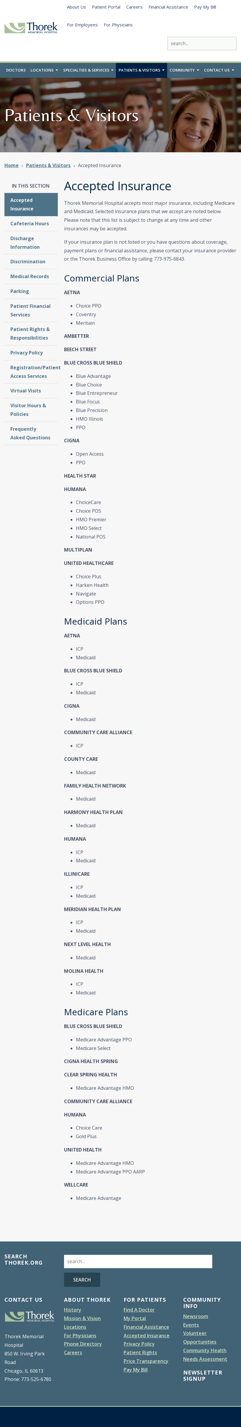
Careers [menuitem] (134, 7)
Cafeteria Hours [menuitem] (29, 224)
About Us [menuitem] (76, 7)
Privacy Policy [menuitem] (26, 353)
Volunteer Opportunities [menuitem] (199, 1337)
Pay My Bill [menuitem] (205, 7)
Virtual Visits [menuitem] (25, 391)
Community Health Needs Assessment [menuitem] (205, 1355)
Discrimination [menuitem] (27, 262)
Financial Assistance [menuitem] (168, 7)
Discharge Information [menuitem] (25, 243)
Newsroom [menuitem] (195, 1316)
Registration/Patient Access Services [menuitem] (34, 371)
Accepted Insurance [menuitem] (21, 204)
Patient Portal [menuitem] (106, 7)
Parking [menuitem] (19, 291)
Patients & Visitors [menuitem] (139, 70)
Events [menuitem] (191, 1325)
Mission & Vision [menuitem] (82, 1318)
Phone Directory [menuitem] (83, 1344)
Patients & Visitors (48, 165)
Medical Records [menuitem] (29, 276)
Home (11, 165)
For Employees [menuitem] (82, 25)
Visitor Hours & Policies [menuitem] (28, 410)
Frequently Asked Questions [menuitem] (30, 433)
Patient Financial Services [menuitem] (30, 310)
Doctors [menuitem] (16, 70)
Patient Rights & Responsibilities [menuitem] (30, 333)
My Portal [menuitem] (135, 1318)
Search (82, 1279)
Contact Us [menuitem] (217, 70)
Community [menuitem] (182, 70)
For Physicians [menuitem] (118, 25)
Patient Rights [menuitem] (140, 1353)
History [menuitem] (72, 1310)
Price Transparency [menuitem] (146, 1361)
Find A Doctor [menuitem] (139, 1310)
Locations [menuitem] (42, 70)
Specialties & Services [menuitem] (86, 70)
